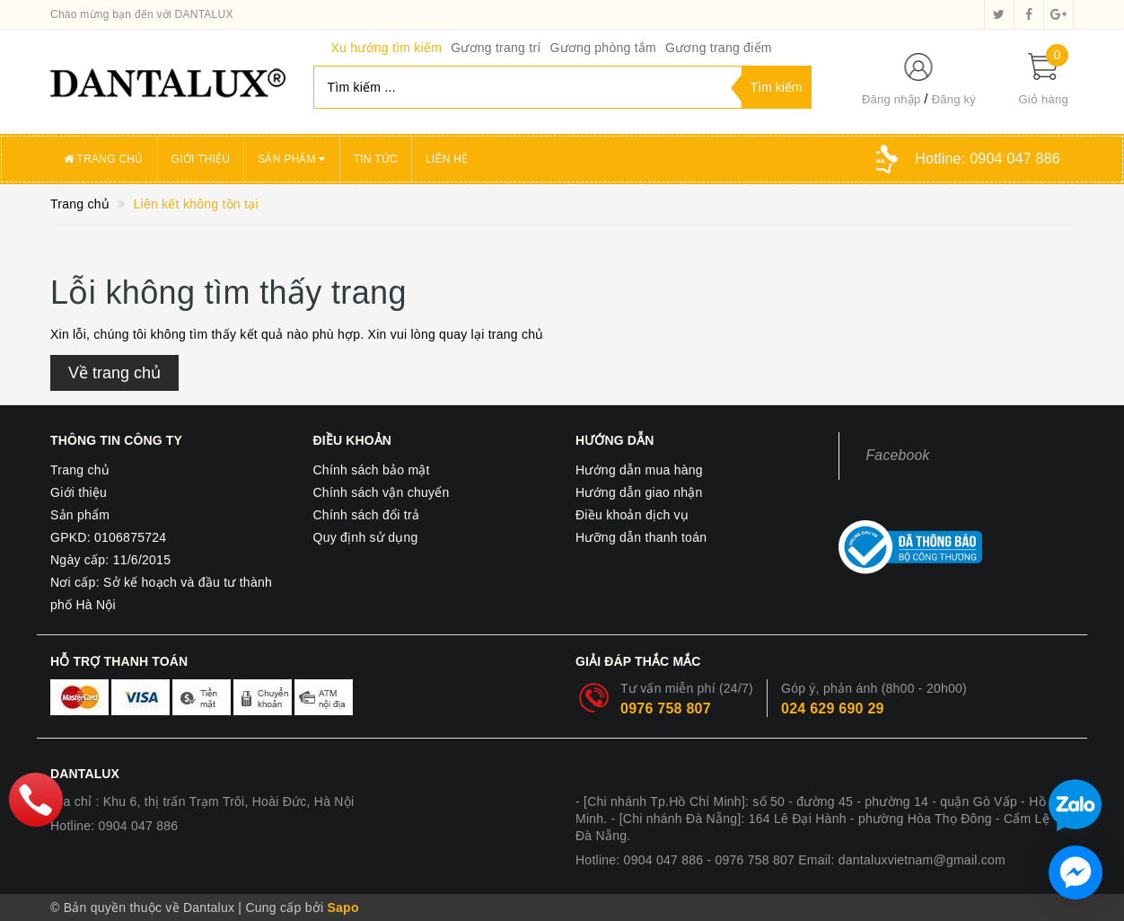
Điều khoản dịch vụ (632, 515)
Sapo (342, 907)
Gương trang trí (495, 47)
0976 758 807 (665, 708)
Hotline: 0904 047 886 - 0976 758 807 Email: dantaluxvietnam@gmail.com (790, 860)
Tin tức (376, 159)
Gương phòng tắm (602, 47)
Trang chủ (104, 159)
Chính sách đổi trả (366, 515)
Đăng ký (954, 99)
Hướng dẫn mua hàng (639, 470)
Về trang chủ (114, 373)
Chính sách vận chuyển (381, 492)
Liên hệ (447, 159)
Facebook (898, 455)
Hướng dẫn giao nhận (639, 492)
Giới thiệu (201, 159)
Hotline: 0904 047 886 (114, 826)
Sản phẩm (292, 159)
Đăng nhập (891, 99)
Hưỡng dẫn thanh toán (641, 537)
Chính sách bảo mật (371, 470)
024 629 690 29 (832, 708)
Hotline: (987, 158)
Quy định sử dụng (365, 537)
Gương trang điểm (718, 47)
